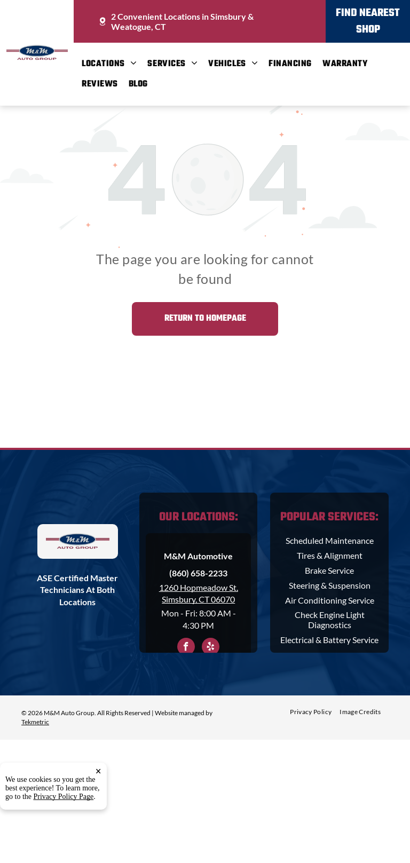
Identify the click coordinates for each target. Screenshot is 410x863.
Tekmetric (35, 722)
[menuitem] (114, 64)
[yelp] (210, 648)
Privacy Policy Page (64, 840)
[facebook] (186, 648)
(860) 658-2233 (198, 573)
